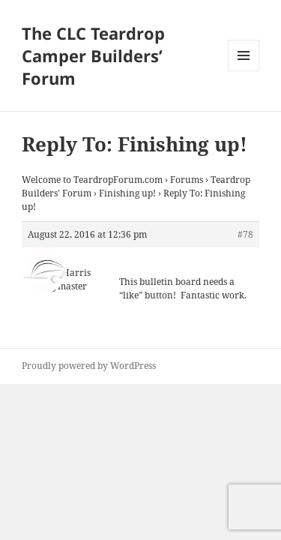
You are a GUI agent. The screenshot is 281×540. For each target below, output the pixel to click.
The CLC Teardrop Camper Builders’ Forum (93, 55)
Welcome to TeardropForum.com (92, 179)
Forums (186, 179)
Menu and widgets (244, 70)
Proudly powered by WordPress (89, 365)
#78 (245, 234)
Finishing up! (127, 193)
